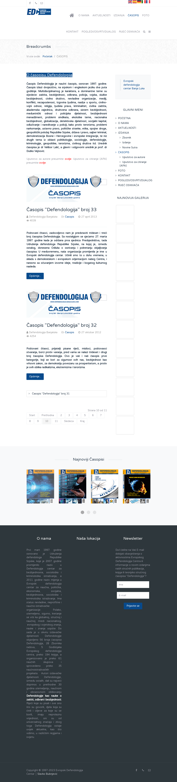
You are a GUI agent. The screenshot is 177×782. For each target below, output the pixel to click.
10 (46, 421)
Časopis (69, 216)
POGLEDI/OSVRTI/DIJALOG (134, 180)
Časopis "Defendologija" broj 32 (61, 325)
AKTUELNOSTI (127, 128)
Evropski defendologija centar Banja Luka (134, 85)
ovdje (68, 159)
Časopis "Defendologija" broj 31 (50, 393)
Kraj (82, 421)
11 (56, 421)
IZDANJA (123, 132)
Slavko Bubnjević (47, 773)
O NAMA (123, 123)
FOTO (121, 170)
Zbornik (126, 137)
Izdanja (126, 142)
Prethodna (47, 415)
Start (32, 415)
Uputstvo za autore (133, 157)
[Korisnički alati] (102, 182)
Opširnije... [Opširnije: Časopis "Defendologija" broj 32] (35, 376)
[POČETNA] (72, 15)
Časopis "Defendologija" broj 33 (61, 210)
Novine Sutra (129, 147)
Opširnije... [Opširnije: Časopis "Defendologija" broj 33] (35, 276)
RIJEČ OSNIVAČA (128, 185)
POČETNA (124, 118)
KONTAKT (124, 175)
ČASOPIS (123, 152)
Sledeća (69, 421)
